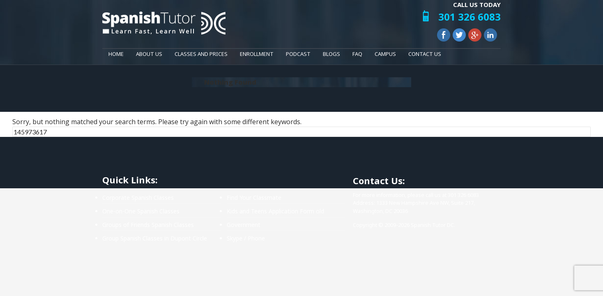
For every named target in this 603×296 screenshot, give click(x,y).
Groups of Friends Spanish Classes (148, 225)
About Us (149, 54)
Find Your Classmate (254, 197)
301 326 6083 (469, 16)
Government (243, 225)
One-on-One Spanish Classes (141, 211)
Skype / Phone (246, 238)
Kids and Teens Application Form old (275, 211)
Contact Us (424, 54)
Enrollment (257, 54)
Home (116, 54)
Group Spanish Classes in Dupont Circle (154, 238)
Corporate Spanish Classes (138, 197)
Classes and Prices (201, 54)
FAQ (357, 54)
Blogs (331, 54)
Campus (385, 54)
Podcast (298, 54)
